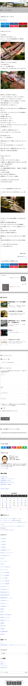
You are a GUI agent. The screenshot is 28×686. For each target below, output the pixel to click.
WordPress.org (4, 667)
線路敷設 (2, 623)
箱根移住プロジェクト (5, 620)
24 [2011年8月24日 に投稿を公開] (10, 505)
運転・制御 (3, 625)
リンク (2, 643)
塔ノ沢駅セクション (5, 600)
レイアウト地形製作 (5, 575)
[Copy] (23, 267)
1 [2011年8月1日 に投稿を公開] (2, 498)
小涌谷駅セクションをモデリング (8, 478)
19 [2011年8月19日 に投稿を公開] (17, 503)
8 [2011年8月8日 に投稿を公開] (2, 500)
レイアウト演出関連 (5, 580)
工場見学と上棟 (4, 476)
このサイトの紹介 (4, 468)
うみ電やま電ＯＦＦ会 (5, 555)
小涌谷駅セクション (5, 606)
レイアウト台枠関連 (5, 572)
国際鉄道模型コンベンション (7, 597)
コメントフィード (4, 665)
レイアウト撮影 (4, 578)
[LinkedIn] (5, 267)
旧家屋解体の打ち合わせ (6, 480)
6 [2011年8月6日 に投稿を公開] (21, 498)
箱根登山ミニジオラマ (5, 617)
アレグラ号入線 (4, 529)
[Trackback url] (14, 432)
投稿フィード (3, 663)
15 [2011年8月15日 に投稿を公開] (2, 503)
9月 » (21, 509)
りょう (17, 518)
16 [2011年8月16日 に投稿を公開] (6, 503)
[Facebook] (14, 264)
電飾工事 (2, 634)
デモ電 (2, 564)
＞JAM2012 (3, 544)
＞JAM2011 (3, 541)
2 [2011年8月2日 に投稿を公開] (6, 498)
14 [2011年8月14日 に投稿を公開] (25, 500)
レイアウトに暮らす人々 (6, 566)
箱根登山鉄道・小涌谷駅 (6, 484)
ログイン (2, 662)
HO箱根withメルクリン (5, 550)
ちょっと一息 (3, 561)
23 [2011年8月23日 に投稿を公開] (6, 505)
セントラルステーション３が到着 (8, 518)
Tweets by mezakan (5, 488)
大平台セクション (4, 603)
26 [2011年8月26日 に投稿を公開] (17, 505)
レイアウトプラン (4, 569)
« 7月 (7, 509)
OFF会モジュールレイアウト (7, 552)
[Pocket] (14, 267)
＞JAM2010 (3, 538)
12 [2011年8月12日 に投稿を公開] (17, 500)
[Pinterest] (23, 264)
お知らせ (2, 558)
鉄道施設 (2, 628)
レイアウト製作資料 (5, 583)
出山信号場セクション (5, 589)
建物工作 (2, 609)
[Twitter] (5, 264)
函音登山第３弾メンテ (5, 592)
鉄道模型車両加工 (4, 631)
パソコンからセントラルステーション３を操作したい (12, 522)
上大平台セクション (5, 586)
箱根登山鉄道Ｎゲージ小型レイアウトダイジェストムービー (13, 645)
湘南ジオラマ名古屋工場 (6, 614)
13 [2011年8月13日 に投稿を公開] (21, 500)
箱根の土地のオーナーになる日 (7, 482)
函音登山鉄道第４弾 (5, 594)
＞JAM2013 (3, 547)
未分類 (2, 611)
